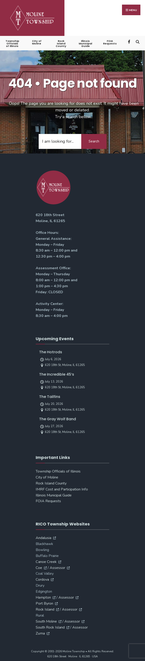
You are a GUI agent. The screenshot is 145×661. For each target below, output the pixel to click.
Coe (39, 567)
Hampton (43, 597)
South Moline (46, 621)
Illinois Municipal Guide (85, 43)
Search (94, 141)
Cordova (42, 579)
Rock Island (45, 609)
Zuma (40, 633)
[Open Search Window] (137, 41)
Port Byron (44, 603)
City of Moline (36, 42)
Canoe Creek (46, 561)
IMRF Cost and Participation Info (62, 489)
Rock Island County (61, 43)
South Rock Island (50, 627)
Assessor (57, 567)
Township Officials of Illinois (12, 43)
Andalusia (43, 537)
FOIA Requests (110, 42)
